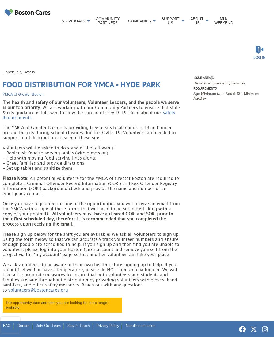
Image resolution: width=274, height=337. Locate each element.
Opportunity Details (19, 72)
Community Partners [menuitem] (108, 21)
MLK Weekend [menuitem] (223, 21)
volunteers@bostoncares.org (38, 290)
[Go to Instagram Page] (264, 329)
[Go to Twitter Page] (253, 329)
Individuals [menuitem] (72, 21)
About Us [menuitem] (197, 21)
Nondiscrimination (140, 326)
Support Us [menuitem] (171, 21)
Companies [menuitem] (139, 21)
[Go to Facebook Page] (241, 329)
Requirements (205, 88)
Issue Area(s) (203, 78)
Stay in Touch (78, 326)
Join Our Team (48, 326)
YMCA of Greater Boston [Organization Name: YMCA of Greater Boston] (23, 94)
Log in (259, 58)
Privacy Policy (108, 326)
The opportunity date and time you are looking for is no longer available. (57, 305)
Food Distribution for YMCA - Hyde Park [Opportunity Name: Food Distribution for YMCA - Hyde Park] (82, 84)
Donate (23, 326)
